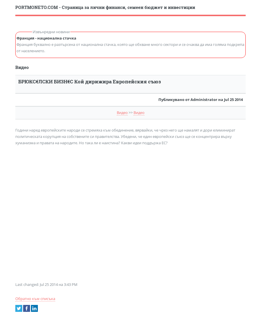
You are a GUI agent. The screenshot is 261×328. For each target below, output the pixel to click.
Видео (122, 112)
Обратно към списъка (35, 298)
